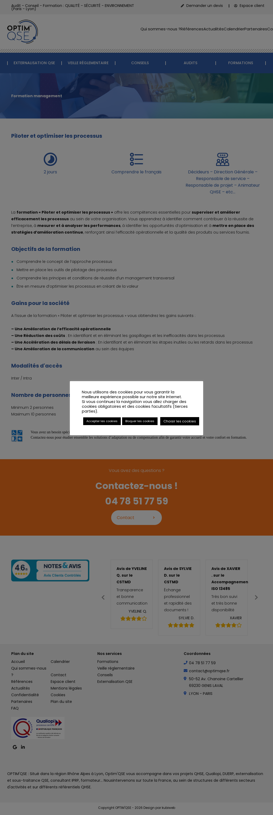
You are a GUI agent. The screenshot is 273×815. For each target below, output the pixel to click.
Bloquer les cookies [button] (139, 421)
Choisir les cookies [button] (179, 421)
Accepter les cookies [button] (102, 421)
